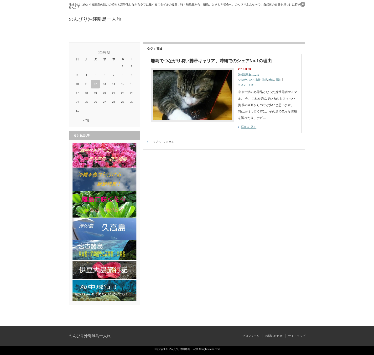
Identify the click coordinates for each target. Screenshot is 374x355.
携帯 (257, 79)
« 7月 (86, 120)
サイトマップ (266, 34)
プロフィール (108, 34)
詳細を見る (248, 127)
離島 (271, 79)
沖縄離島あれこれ (248, 74)
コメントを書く (247, 84)
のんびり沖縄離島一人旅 (95, 19)
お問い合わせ (187, 34)
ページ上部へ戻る (370, 315)
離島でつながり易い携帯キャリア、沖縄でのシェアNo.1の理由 (211, 60)
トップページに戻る (162, 141)
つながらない (246, 79)
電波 (278, 79)
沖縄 (264, 79)
